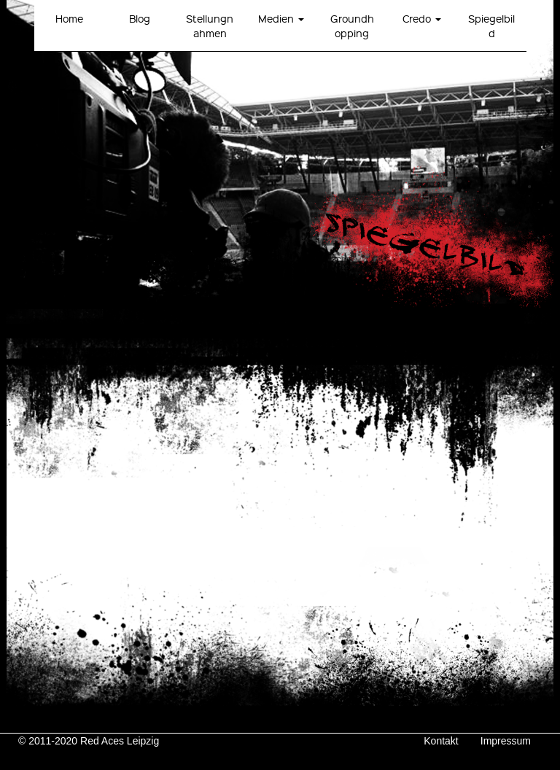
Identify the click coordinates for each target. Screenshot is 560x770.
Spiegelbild (491, 25)
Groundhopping (352, 25)
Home (69, 18)
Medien (281, 18)
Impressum (506, 741)
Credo (421, 18)
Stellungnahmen (209, 25)
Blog (139, 18)
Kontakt (441, 741)
